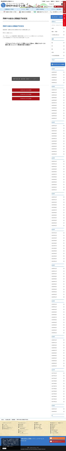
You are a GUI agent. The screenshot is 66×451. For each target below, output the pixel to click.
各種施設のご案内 (38, 424)
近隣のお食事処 (38, 427)
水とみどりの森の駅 (54, 432)
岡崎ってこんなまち (64, 20)
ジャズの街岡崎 (54, 431)
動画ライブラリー (22, 431)
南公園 (52, 428)
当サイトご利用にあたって (8, 427)
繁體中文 (52, 1)
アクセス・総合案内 (38, 428)
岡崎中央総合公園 (54, 430)
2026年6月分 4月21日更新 (25, 98)
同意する (4, 448)
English (48, 1)
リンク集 (5, 424)
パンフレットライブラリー (23, 429)
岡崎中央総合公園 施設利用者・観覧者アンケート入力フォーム (26, 78)
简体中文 (57, 1)
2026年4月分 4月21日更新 (25, 90)
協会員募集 (21, 424)
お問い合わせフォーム (57, 441)
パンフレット (55, 438)
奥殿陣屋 (52, 427)
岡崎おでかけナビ (54, 424)
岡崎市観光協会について (8, 428)
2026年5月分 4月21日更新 (25, 94)
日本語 (43, 1)
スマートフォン (33, 447)
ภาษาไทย (62, 1)
